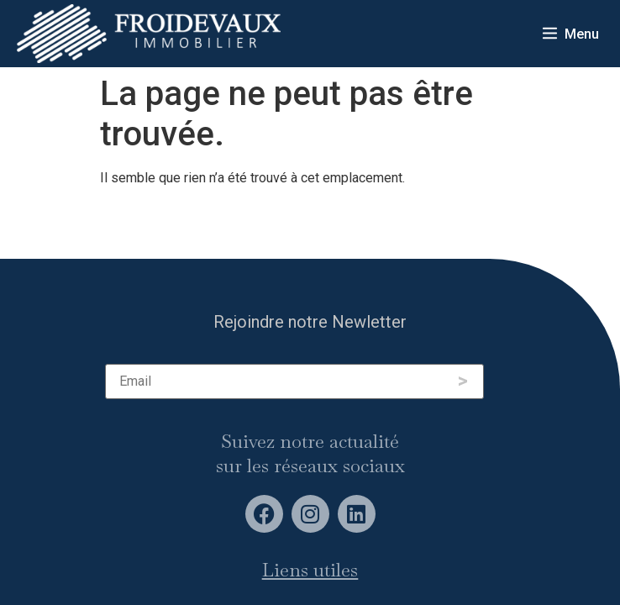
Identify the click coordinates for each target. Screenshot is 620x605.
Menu (582, 34)
